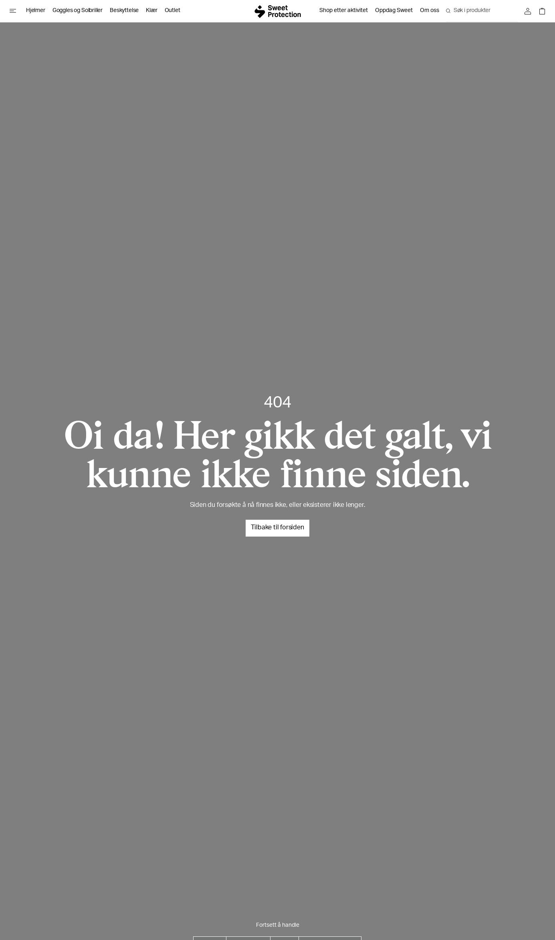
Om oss (429, 11)
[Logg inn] (530, 11)
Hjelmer (35, 11)
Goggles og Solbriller (77, 11)
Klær (151, 11)
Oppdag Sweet (394, 11)
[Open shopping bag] (540, 11)
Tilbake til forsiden (277, 528)
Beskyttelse (124, 11)
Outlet (172, 11)
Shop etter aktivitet (343, 11)
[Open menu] (16, 11)
